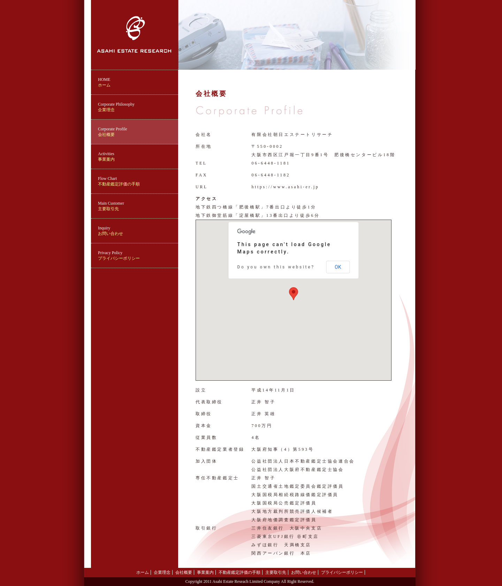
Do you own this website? (276, 267)
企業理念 (138, 107)
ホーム (138, 82)
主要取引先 (138, 206)
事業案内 (138, 156)
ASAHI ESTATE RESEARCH (134, 2)
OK (338, 267)
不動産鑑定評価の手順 (138, 181)
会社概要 (138, 132)
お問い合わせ (138, 231)
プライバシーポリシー (138, 255)
